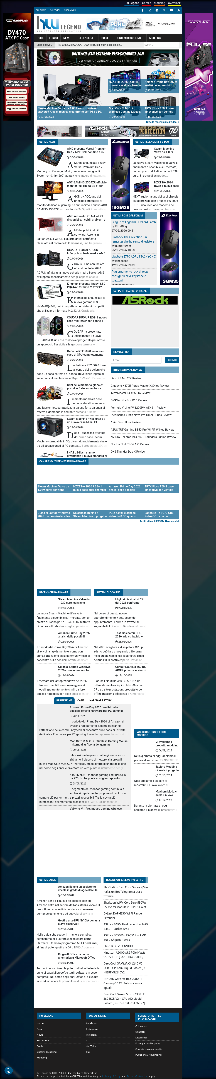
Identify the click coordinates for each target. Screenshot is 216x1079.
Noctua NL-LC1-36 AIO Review (130, 444)
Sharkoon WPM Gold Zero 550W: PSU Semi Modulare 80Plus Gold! (125, 904)
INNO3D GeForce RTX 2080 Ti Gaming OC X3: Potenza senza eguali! (123, 983)
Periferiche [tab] (64, 700)
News (66, 38)
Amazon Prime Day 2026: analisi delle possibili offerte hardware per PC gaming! (74, 638)
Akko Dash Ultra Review (126, 422)
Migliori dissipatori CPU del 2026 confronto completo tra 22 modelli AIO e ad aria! (130, 604)
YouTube (91, 1046)
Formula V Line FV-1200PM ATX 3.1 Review (138, 407)
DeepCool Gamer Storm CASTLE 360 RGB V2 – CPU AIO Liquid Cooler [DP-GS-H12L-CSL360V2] (124, 998)
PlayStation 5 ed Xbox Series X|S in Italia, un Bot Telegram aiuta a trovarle (126, 891)
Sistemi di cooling (129, 38)
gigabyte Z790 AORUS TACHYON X (134, 256)
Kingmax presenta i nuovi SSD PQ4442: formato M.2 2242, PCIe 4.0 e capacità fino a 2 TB (86, 287)
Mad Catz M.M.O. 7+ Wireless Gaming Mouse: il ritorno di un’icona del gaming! (99, 742)
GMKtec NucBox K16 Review (129, 400)
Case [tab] (80, 700)
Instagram (92, 1029)
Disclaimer (70, 10)
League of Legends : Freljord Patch (134, 222)
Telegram (91, 1035)
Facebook (91, 1023)
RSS (88, 1052)
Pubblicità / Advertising (148, 1055)
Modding (159, 3)
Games (146, 3)
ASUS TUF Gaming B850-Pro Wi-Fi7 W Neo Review (142, 429)
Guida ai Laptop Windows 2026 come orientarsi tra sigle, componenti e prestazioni (74, 672)
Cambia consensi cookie (148, 1049)
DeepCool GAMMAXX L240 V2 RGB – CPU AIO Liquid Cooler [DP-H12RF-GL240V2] (126, 968)
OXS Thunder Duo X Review (128, 451)
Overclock (174, 3)
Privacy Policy (111, 1076)
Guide (105, 38)
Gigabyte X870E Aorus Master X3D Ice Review (140, 385)
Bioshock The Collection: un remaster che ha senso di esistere (133, 239)
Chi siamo (41, 10)
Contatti (55, 10)
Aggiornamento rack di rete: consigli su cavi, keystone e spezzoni (130, 276)
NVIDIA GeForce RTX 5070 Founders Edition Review (143, 437)
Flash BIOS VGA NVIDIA (119, 946)
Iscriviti (172, 360)
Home (40, 38)
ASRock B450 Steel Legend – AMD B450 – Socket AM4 (126, 926)
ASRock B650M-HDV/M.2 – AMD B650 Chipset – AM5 (125, 937)
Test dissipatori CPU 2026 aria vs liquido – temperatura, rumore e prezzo (129, 638)
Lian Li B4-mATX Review (126, 378)
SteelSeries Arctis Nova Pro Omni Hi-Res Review (141, 415)
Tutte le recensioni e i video (162, 122)
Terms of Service (137, 1076)
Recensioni (86, 38)
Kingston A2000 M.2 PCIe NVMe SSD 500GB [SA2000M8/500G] (124, 954)
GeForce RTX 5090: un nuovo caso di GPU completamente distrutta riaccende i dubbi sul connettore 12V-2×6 (86, 356)
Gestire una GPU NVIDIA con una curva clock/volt (79, 922)
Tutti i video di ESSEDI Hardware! (159, 521)
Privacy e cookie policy (148, 1043)
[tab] (100, 700)
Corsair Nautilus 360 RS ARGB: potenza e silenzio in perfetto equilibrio (131, 670)
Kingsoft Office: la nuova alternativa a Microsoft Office (76, 956)
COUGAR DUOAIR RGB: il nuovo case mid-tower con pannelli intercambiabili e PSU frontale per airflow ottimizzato (87, 323)
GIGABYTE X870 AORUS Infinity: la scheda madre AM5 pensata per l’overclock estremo (87, 253)
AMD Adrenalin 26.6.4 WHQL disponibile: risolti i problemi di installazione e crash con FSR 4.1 (86, 221)
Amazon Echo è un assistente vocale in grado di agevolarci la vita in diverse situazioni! (77, 890)
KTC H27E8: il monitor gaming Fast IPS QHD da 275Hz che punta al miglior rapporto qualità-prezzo (98, 778)
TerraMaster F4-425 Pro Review (131, 393)
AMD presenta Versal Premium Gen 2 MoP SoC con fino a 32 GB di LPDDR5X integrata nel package (86, 154)
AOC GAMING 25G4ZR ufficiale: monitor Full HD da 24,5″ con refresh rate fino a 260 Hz (87, 186)
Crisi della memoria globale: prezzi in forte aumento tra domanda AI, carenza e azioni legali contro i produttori (86, 390)
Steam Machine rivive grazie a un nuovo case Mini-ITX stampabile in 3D (86, 422)
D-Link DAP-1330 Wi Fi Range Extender (123, 915)
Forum (53, 38)
